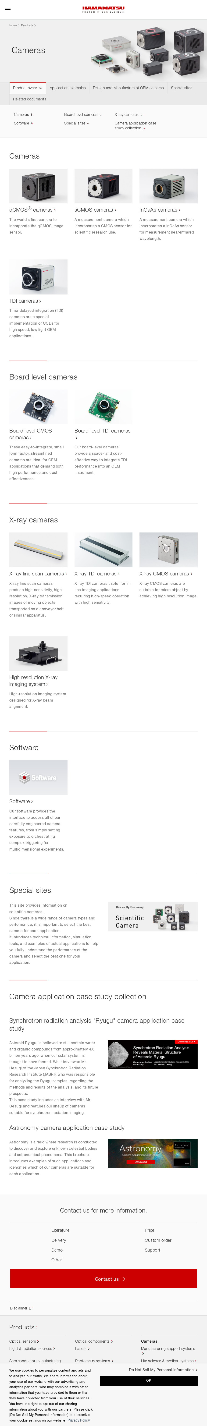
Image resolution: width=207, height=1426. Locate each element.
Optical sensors (22, 1342)
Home (13, 25)
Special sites (181, 88)
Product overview (28, 88)
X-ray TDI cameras (96, 574)
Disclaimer (19, 1308)
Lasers (81, 1349)
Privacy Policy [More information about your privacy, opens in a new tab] (79, 1420)
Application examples (68, 88)
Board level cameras (81, 115)
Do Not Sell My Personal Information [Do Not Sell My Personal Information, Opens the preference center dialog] (161, 1370)
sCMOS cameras (94, 210)
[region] (103, 1394)
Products (27, 25)
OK (148, 1380)
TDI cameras (23, 301)
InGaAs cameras (158, 210)
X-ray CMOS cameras (164, 574)
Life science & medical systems (167, 1361)
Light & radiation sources (30, 1349)
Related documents (29, 99)
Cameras (21, 115)
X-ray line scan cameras (36, 574)
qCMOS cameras (31, 210)
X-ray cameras (127, 115)
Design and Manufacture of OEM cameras (128, 88)
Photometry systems (92, 1361)
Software (21, 123)
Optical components (92, 1342)
